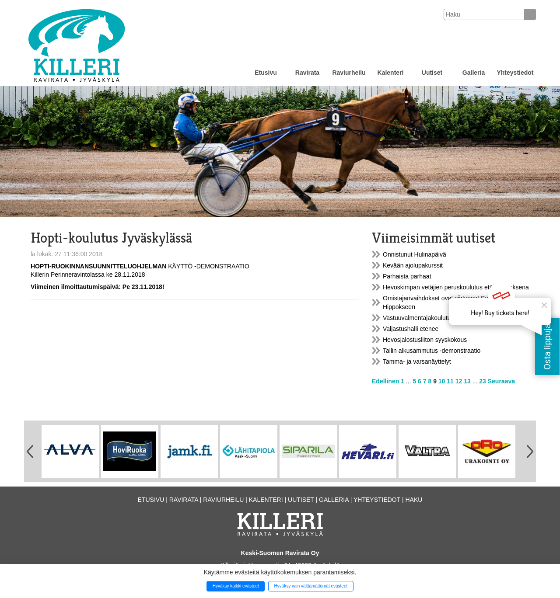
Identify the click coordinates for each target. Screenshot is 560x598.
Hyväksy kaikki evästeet (236, 586)
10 (441, 381)
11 (450, 381)
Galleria (473, 72)
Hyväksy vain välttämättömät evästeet (310, 586)
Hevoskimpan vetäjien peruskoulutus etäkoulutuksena (456, 287)
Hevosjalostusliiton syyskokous (425, 339)
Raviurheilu (348, 72)
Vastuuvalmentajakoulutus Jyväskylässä (437, 317)
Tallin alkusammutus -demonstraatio (431, 350)
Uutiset (432, 72)
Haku (413, 499)
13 (467, 381)
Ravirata (307, 72)
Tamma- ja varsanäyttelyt (417, 361)
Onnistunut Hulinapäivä (414, 254)
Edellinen (385, 381)
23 (482, 381)
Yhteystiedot (515, 72)
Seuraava (501, 381)
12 (458, 381)
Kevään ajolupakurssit (413, 265)
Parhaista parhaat (407, 276)
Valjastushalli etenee (410, 328)
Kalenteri (391, 72)
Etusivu (266, 72)
